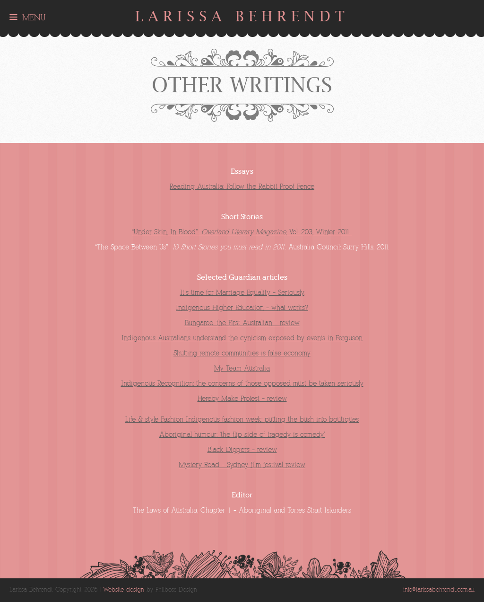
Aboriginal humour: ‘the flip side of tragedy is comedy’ (242, 434)
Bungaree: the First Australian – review (242, 323)
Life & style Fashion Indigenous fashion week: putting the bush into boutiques (242, 419)
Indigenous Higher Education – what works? (242, 307)
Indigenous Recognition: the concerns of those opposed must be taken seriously (242, 383)
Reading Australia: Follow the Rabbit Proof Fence (242, 186)
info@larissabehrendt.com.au (439, 590)
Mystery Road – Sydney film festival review (242, 465)
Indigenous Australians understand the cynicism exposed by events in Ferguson (242, 338)
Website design (123, 590)
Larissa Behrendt (242, 16)
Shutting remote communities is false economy (242, 353)
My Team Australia (242, 368)
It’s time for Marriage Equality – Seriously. (242, 292)
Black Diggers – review (242, 449)
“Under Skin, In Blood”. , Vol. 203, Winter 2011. (242, 232)
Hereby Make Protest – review (242, 398)
